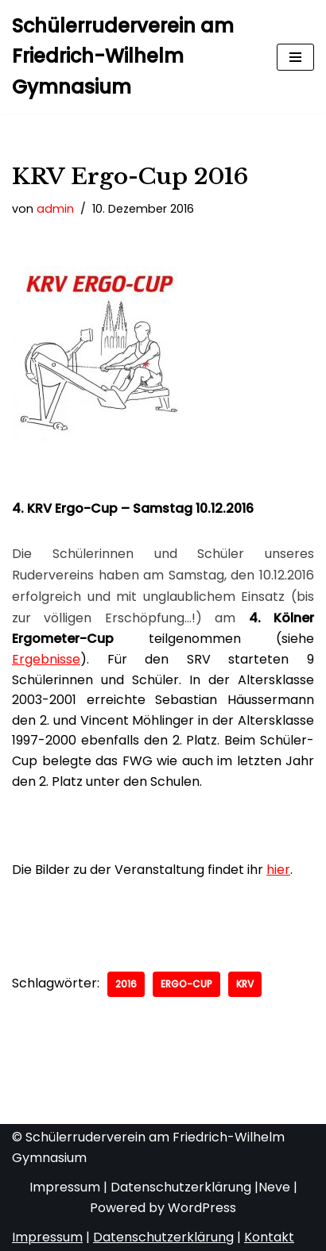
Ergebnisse (46, 659)
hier (278, 869)
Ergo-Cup (186, 984)
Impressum (64, 1187)
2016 (126, 984)
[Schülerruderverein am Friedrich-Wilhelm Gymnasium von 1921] (132, 56)
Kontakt (269, 1237)
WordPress (202, 1208)
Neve (274, 1187)
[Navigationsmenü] (295, 57)
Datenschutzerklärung (181, 1187)
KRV (245, 984)
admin (55, 209)
